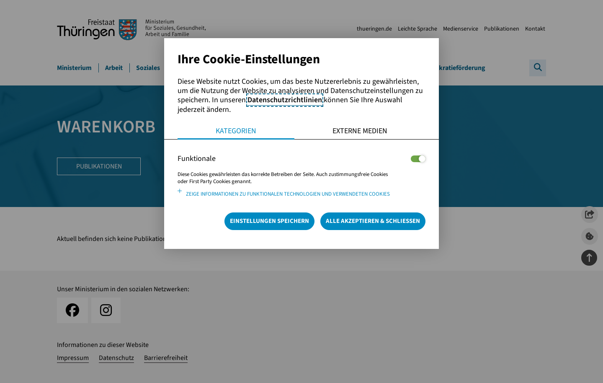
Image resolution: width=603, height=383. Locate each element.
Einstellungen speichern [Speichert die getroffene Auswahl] (269, 221)
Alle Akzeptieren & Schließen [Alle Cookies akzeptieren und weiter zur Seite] (373, 221)
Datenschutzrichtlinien (284, 100)
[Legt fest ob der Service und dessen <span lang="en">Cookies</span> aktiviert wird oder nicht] (418, 158)
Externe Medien (359, 131)
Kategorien (236, 131)
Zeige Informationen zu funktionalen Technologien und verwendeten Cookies (288, 194)
